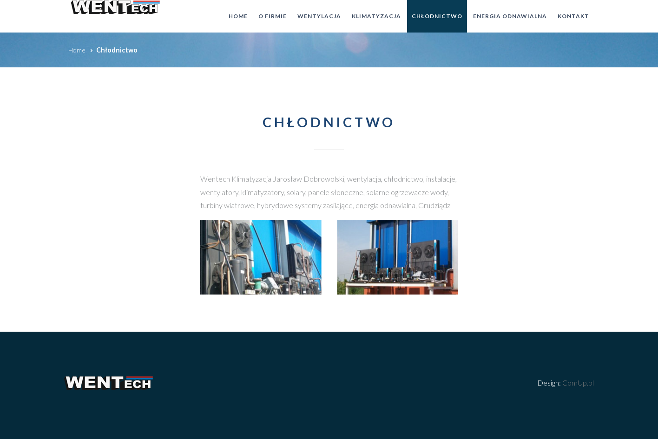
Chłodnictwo (437, 16)
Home (238, 16)
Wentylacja (319, 16)
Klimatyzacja (376, 16)
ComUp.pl (578, 382)
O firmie (272, 16)
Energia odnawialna (510, 16)
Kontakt (573, 16)
